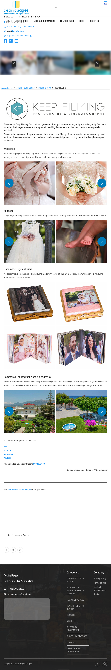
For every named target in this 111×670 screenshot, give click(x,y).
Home (9, 21)
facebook (8, 450)
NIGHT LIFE (71, 621)
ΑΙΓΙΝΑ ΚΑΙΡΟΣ (27, 609)
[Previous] (9, 183)
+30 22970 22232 (16, 589)
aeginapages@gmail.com (20, 594)
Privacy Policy (100, 578)
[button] (27, 183)
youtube (7, 458)
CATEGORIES (22, 21)
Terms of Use (100, 583)
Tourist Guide (67, 21)
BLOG (81, 21)
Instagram (9, 454)
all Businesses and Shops (19, 489)
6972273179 (39, 464)
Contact (10, 31)
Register (94, 21)
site (5, 446)
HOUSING (71, 615)
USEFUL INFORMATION (44, 21)
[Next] (101, 183)
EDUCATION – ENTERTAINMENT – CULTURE (75, 590)
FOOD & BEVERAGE (75, 600)
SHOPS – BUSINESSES (77, 636)
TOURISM (71, 642)
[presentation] (14, 64)
